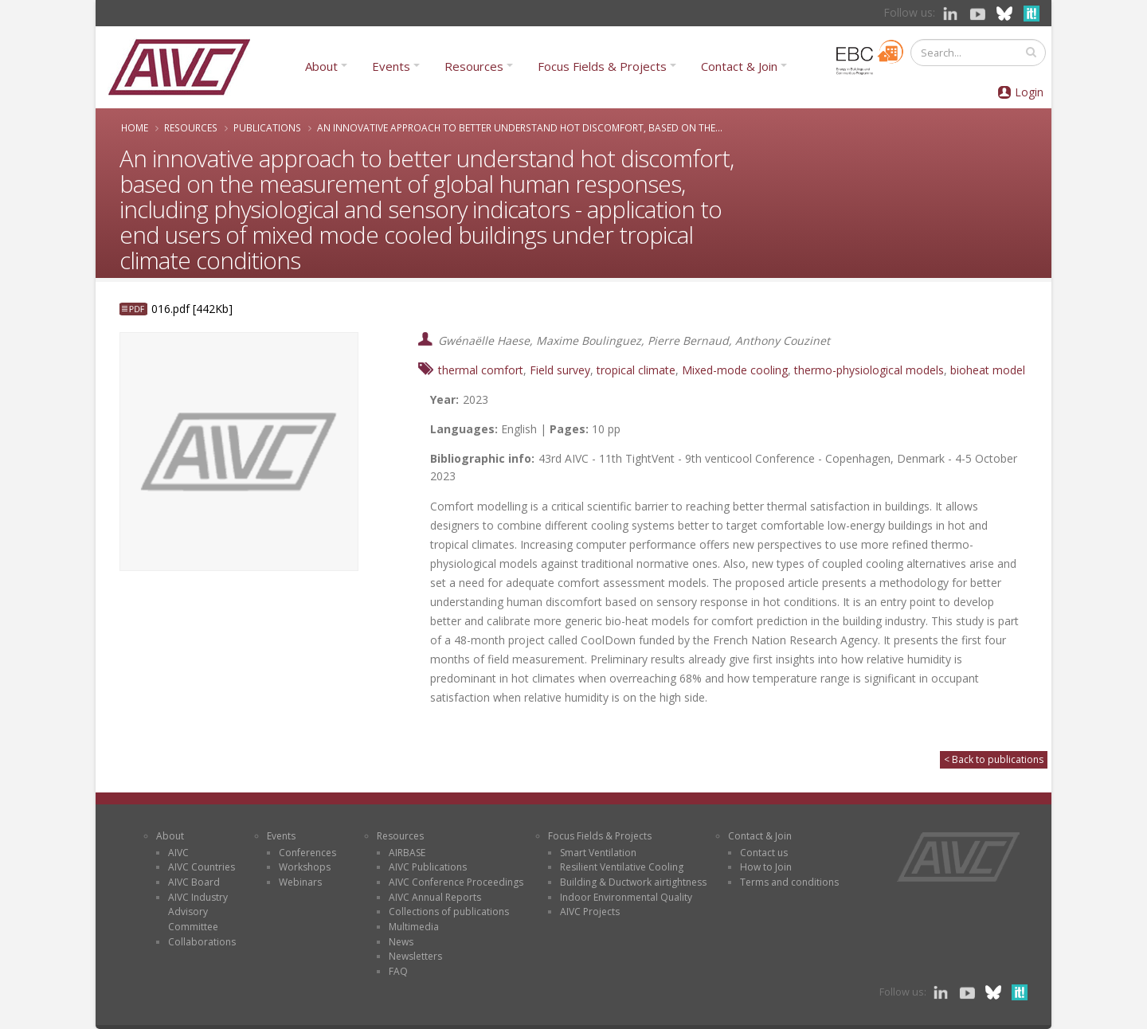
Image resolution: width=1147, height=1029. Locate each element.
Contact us (764, 852)
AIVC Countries (201, 867)
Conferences (307, 852)
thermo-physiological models (869, 370)
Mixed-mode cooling (735, 370)
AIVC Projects (590, 911)
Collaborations (202, 942)
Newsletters (415, 956)
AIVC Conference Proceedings (456, 882)
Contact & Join (739, 66)
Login (1029, 92)
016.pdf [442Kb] (192, 308)
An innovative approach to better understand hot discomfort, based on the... (519, 127)
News (401, 942)
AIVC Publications (428, 867)
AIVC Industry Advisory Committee (198, 911)
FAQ (398, 971)
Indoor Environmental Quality (626, 897)
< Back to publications (993, 759)
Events (391, 66)
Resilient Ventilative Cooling (621, 867)
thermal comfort (480, 370)
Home (134, 127)
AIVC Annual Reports (435, 897)
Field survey (560, 370)
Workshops (305, 867)
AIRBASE (407, 852)
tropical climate (636, 370)
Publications (267, 127)
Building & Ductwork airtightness (633, 882)
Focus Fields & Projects (602, 66)
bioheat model (987, 370)
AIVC (178, 852)
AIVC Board (194, 882)
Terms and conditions (789, 882)
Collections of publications (449, 911)
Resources (473, 66)
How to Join (766, 867)
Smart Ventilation (598, 852)
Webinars (300, 882)
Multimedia (414, 926)
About (321, 66)
